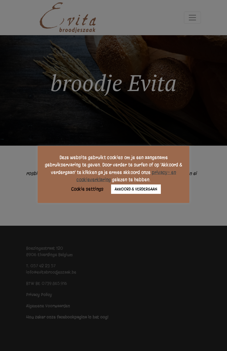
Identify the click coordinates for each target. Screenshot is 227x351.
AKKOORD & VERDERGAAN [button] (136, 189)
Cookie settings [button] (87, 189)
